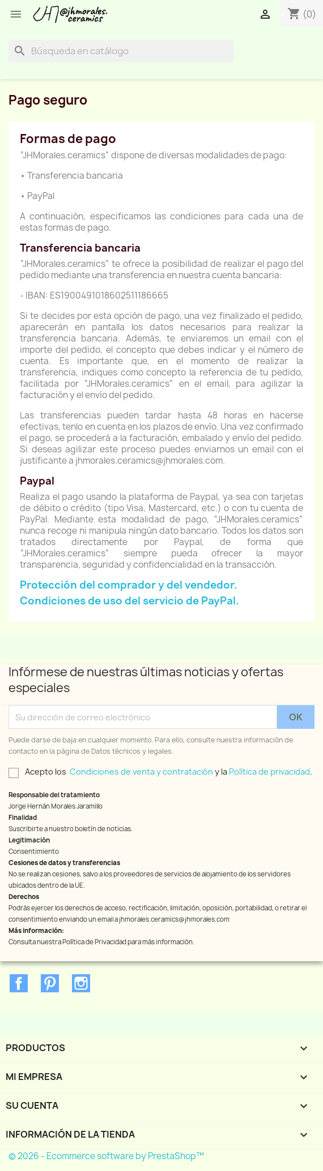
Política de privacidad (269, 771)
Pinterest (50, 983)
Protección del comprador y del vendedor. (128, 585)
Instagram (81, 983)
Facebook (19, 983)
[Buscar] (121, 51)
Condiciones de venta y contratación (141, 771)
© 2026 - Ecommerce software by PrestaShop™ (106, 1156)
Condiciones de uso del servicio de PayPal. (129, 601)
